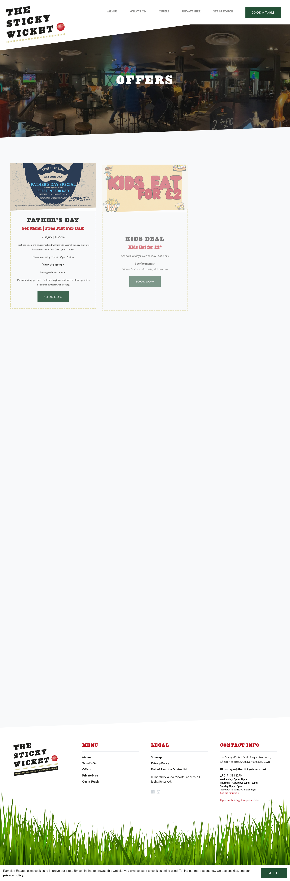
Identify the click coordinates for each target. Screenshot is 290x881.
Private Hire (191, 11)
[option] (145, 81)
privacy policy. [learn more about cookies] (13, 875)
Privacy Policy (160, 763)
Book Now (53, 300)
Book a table (263, 12)
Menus (112, 11)
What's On (138, 11)
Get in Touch (223, 11)
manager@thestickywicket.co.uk (245, 769)
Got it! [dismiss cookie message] (274, 873)
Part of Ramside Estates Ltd (169, 769)
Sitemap (156, 757)
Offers (164, 11)
